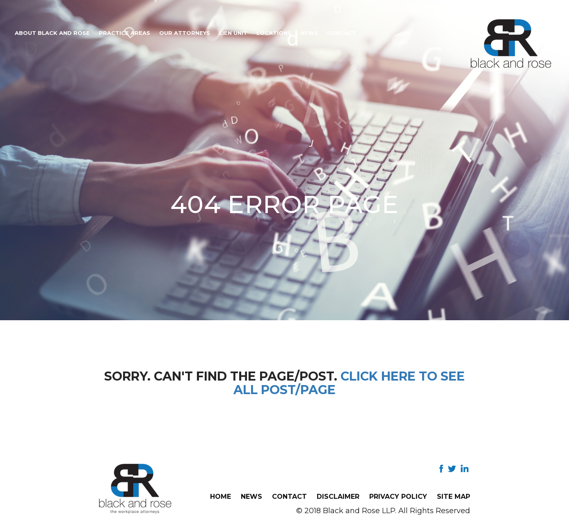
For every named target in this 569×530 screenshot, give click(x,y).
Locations (273, 33)
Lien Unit (233, 33)
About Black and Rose (52, 33)
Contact (341, 33)
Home (220, 496)
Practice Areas (124, 33)
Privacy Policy (398, 496)
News (309, 33)
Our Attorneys (184, 33)
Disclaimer (338, 496)
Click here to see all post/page (349, 383)
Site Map (453, 496)
